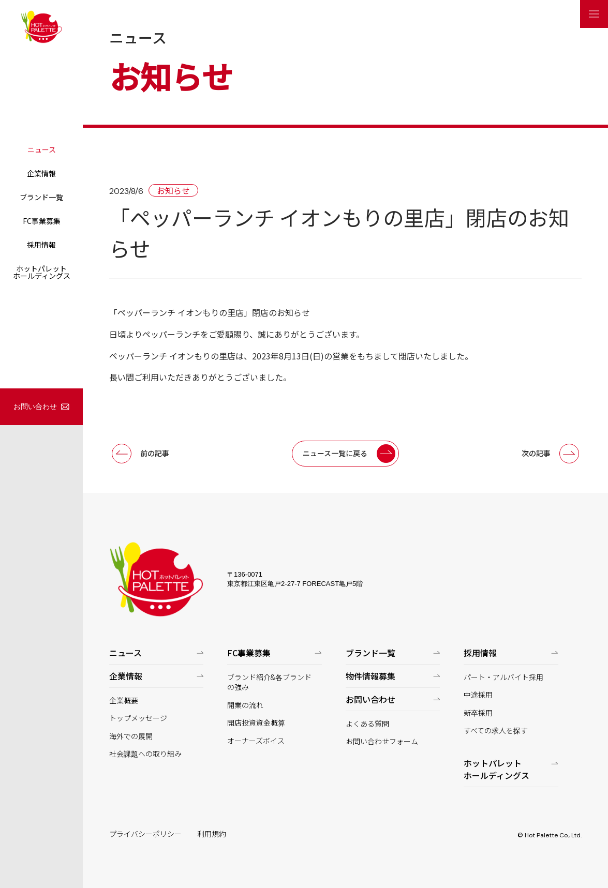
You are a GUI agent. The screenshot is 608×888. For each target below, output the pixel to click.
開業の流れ (245, 705)
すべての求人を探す (496, 730)
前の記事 (154, 453)
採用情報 (41, 244)
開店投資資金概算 (256, 723)
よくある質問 (367, 724)
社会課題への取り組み (145, 754)
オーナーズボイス (256, 741)
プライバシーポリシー (145, 834)
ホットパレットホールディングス (41, 272)
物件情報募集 (370, 676)
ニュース (41, 149)
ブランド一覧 (41, 197)
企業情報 (41, 173)
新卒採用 (478, 713)
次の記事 (536, 453)
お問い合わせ (35, 406)
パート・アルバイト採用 (503, 677)
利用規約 (211, 834)
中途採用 (478, 695)
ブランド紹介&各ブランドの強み (269, 682)
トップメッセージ (138, 718)
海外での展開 (131, 736)
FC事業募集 (42, 221)
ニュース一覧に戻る (335, 453)
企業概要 (123, 700)
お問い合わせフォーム (382, 741)
